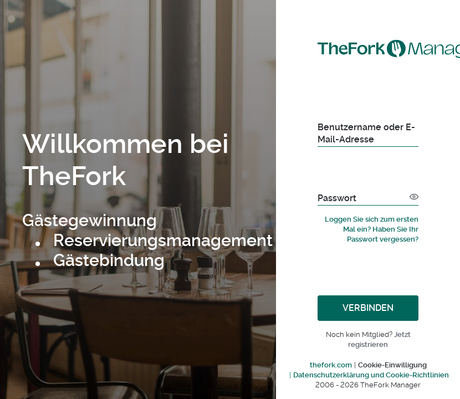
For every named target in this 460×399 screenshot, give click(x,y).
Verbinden (368, 308)
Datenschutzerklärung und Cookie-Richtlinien (371, 375)
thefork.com (331, 365)
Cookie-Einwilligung (392, 365)
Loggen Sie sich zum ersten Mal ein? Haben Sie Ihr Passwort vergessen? (371, 229)
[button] (414, 196)
